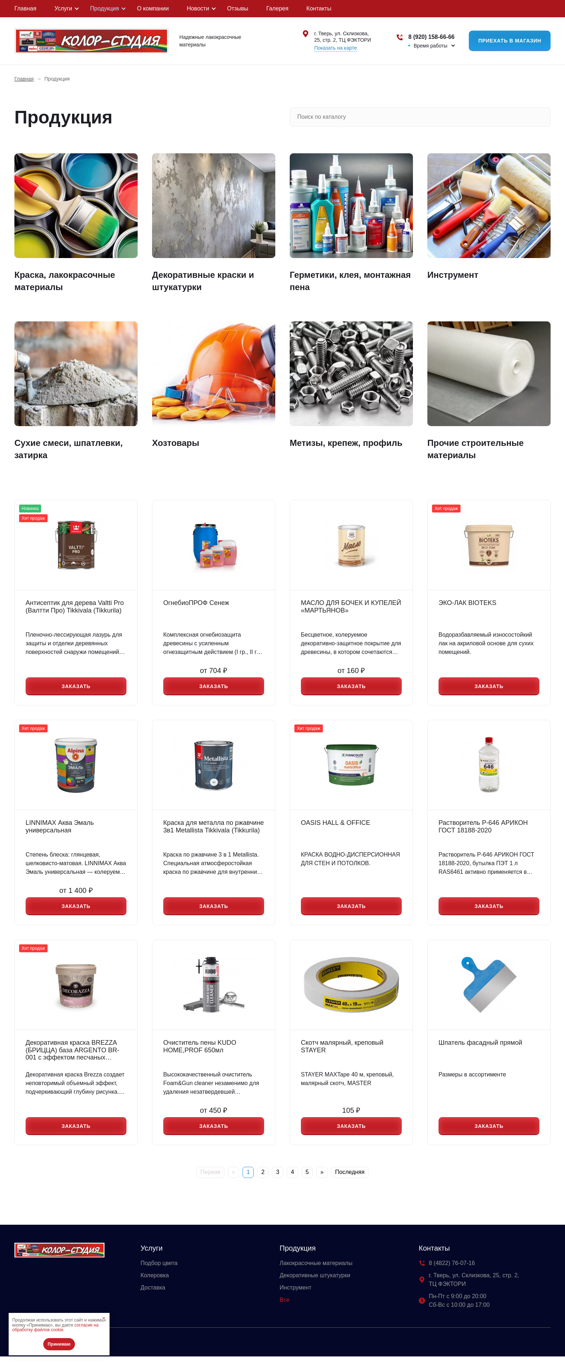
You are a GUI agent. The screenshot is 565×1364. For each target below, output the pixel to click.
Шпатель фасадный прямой (480, 1047)
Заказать (76, 687)
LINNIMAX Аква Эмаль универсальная (60, 829)
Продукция (104, 8)
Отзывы (237, 8)
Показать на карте (335, 48)
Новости (198, 8)
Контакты (318, 8)
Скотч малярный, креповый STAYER (342, 1051)
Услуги (63, 8)
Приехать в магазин (509, 41)
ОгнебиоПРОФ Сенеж (196, 602)
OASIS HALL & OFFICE (335, 825)
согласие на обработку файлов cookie (55, 1328)
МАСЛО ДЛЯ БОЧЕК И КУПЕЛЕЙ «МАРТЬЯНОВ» (351, 606)
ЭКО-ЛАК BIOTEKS (468, 602)
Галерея (277, 8)
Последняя (350, 1179)
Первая (210, 1179)
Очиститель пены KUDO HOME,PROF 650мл (199, 1051)
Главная (25, 8)
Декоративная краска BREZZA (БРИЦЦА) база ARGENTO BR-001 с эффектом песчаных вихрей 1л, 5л (72, 1055)
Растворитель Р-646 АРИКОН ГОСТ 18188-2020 (483, 829)
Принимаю (59, 1344)
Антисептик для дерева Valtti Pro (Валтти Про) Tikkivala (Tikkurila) (75, 606)
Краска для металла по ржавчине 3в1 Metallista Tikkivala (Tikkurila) (213, 829)
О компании (153, 8)
